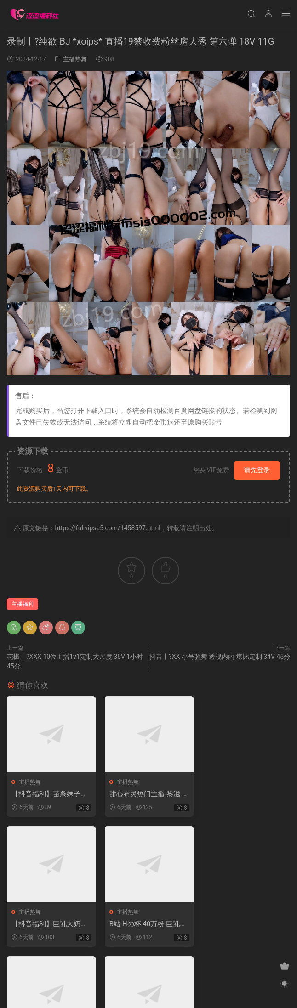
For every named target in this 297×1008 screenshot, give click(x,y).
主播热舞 (75, 59)
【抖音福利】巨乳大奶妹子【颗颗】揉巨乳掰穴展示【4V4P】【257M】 (244, 794)
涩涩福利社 (34, 14)
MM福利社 (149, 994)
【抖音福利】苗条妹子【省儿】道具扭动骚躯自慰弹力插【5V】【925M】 (49, 794)
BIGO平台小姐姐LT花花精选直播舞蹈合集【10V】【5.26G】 (148, 924)
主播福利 (22, 604)
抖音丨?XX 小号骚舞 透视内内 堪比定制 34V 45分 (219, 656)
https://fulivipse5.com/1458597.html (107, 528)
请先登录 (257, 470)
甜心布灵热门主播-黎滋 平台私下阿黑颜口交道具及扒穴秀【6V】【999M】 (147, 794)
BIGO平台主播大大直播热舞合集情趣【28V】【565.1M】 (245, 924)
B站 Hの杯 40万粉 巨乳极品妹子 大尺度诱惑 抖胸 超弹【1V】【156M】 (50, 924)
